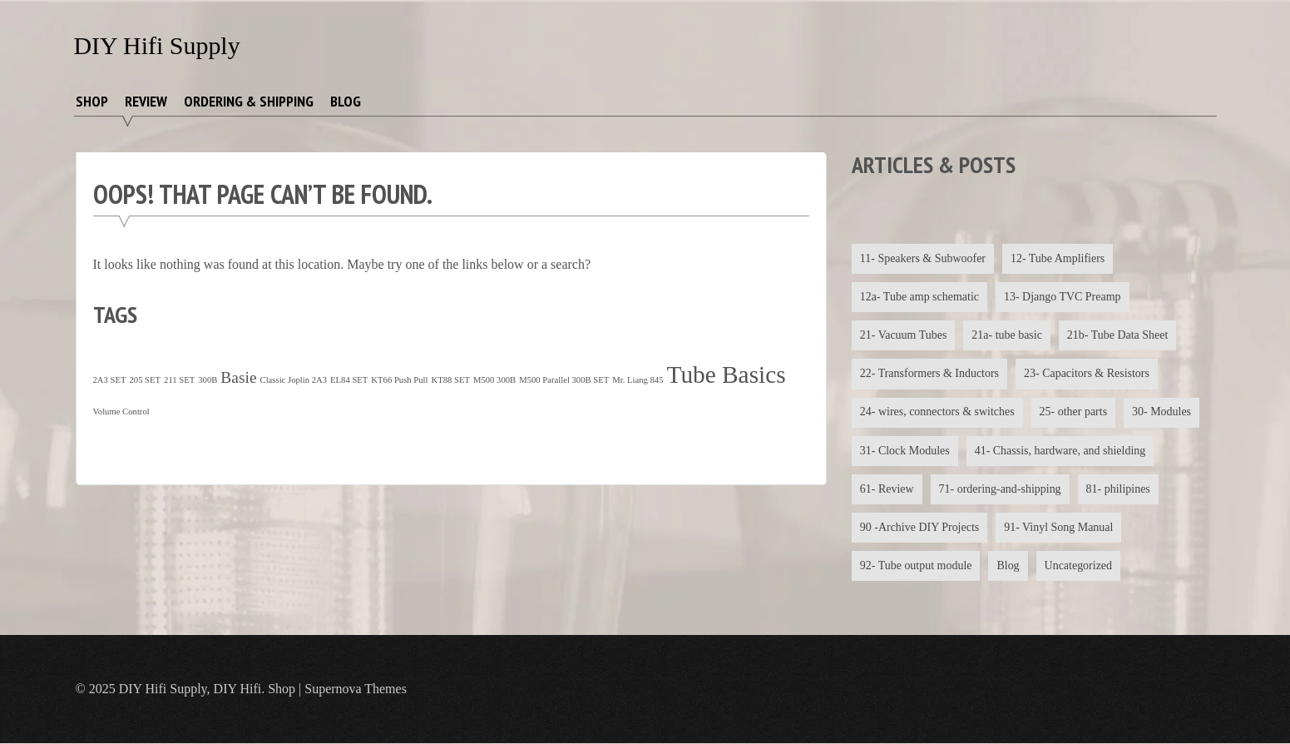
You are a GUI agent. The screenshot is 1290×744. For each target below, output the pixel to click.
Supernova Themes (355, 689)
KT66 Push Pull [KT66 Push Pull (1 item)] (399, 379)
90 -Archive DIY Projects (920, 528)
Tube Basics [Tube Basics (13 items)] (726, 374)
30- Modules (1162, 412)
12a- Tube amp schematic (919, 296)
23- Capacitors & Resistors (1086, 374)
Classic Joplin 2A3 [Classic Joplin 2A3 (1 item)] (294, 379)
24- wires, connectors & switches (937, 412)
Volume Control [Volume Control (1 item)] (121, 411)
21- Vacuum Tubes (903, 335)
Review (146, 101)
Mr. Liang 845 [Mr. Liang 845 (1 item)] (637, 379)
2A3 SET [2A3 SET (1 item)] (109, 379)
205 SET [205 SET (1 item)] (145, 379)
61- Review (887, 489)
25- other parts (1074, 412)
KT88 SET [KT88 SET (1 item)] (450, 379)
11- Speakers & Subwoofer (923, 258)
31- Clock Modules (905, 450)
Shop (92, 101)
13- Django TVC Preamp (1062, 296)
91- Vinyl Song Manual (1060, 528)
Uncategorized (1079, 566)
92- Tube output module (916, 566)
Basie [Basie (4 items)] (238, 377)
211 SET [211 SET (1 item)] (179, 379)
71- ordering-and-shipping (1000, 489)
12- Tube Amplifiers (1058, 258)
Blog (345, 101)
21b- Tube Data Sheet (1118, 335)
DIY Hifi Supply (157, 45)
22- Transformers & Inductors (930, 374)
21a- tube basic (1007, 335)
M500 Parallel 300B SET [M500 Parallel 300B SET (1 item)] (564, 379)
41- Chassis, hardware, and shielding (1060, 450)
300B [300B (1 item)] (207, 379)
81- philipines (1118, 489)
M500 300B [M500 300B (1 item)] (494, 379)
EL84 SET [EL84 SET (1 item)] (349, 379)
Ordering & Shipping (249, 101)
